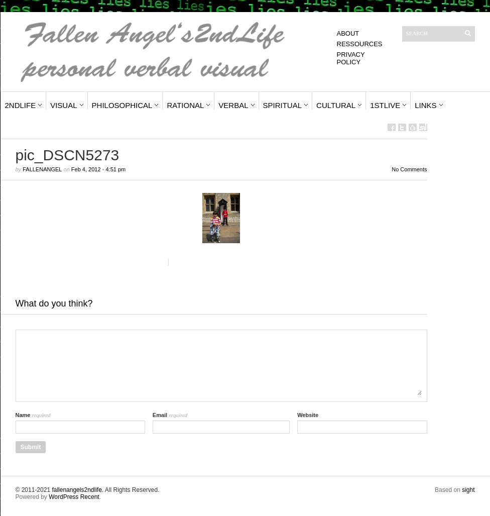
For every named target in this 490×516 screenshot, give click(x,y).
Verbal (233, 105)
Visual (63, 105)
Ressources (360, 44)
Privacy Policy (351, 58)
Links (425, 105)
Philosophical (122, 105)
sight (468, 489)
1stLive (385, 105)
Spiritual (282, 105)
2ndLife (20, 105)
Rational (185, 105)
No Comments (409, 169)
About (348, 33)
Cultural (335, 105)
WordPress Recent (74, 496)
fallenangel (42, 169)
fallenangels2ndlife (76, 489)
